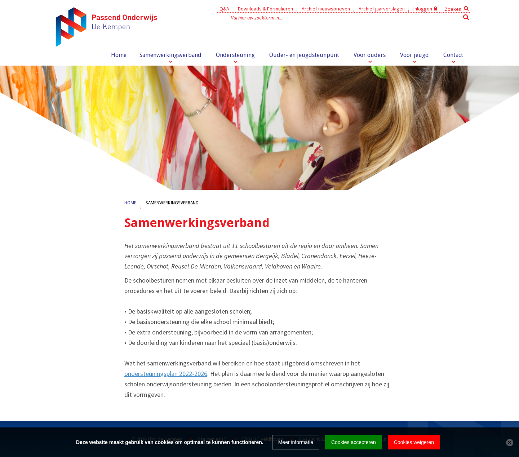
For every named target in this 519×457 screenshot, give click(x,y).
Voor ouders (370, 55)
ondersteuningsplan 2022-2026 (165, 373)
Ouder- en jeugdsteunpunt (304, 55)
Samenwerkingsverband (170, 55)
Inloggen (422, 8)
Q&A (224, 8)
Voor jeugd (414, 55)
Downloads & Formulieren (265, 8)
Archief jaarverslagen (382, 8)
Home (119, 55)
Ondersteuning (235, 55)
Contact (453, 55)
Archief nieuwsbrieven (326, 8)
